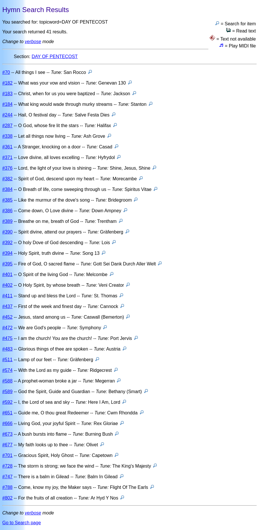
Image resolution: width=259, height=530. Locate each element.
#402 (7, 285)
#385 (7, 200)
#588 (7, 380)
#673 (7, 434)
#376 (7, 168)
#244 (7, 114)
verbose (33, 41)
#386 (7, 210)
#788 (7, 487)
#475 (7, 338)
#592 (7, 402)
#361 (7, 146)
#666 (7, 423)
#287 (7, 125)
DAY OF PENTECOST (55, 56)
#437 (7, 306)
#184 (7, 104)
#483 (7, 349)
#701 (7, 455)
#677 (7, 444)
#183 (7, 93)
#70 (6, 72)
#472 (7, 327)
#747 (7, 476)
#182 (7, 83)
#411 (7, 295)
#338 (7, 136)
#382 (7, 178)
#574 (7, 370)
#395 (7, 263)
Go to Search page (21, 522)
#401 (7, 274)
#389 (7, 221)
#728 (7, 466)
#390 (7, 231)
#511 (7, 359)
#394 (7, 253)
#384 (7, 189)
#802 (7, 497)
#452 (7, 317)
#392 (7, 242)
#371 (7, 157)
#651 (7, 412)
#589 (7, 391)
